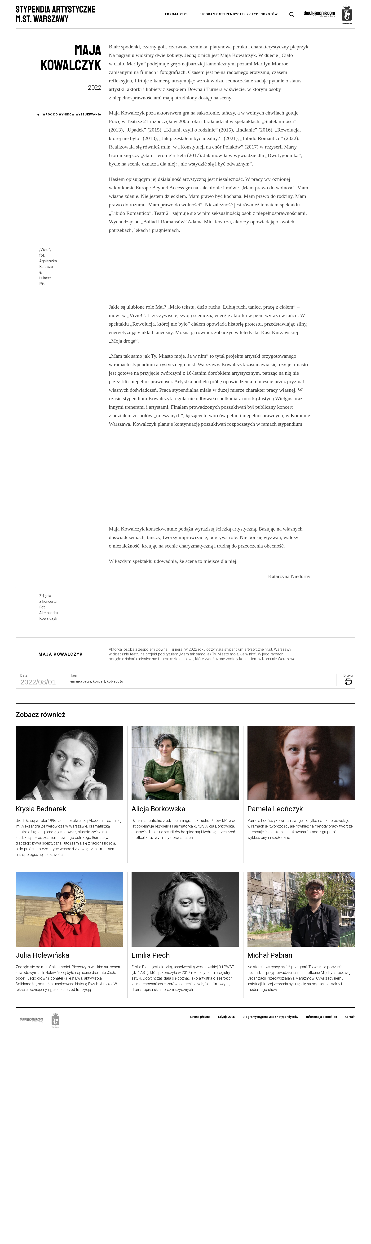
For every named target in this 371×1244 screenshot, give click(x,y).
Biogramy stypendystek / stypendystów (238, 14)
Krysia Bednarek (41, 1021)
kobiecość (115, 893)
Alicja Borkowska (159, 1021)
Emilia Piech (151, 1167)
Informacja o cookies (321, 1228)
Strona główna (200, 1228)
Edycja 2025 (176, 14)
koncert (99, 893)
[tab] (292, 14)
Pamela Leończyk (275, 1021)
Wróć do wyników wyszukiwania (72, 114)
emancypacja (80, 893)
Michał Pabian (269, 1167)
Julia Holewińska (42, 1167)
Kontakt (350, 1228)
